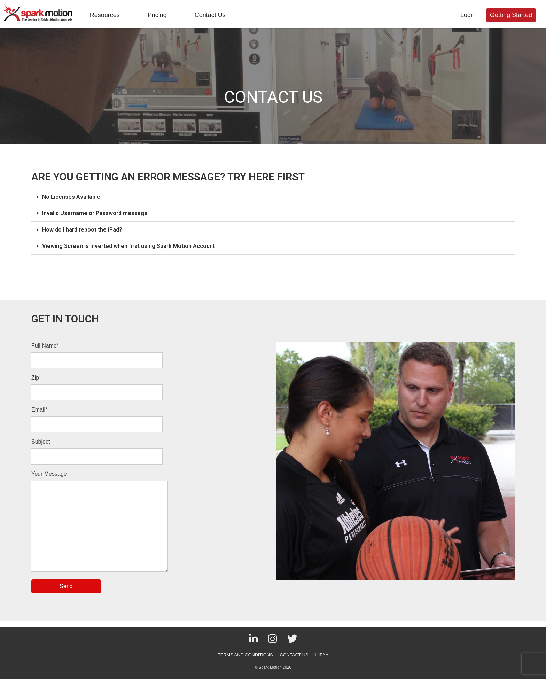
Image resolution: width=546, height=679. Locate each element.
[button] (273, 197)
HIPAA (321, 654)
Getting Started (511, 14)
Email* (39, 410)
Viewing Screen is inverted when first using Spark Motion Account (128, 246)
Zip (35, 378)
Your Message (49, 474)
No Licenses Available (71, 197)
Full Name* (45, 346)
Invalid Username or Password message (95, 213)
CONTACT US (294, 654)
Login (468, 14)
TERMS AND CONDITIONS (245, 654)
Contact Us (210, 14)
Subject (40, 442)
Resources (105, 14)
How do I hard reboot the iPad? (82, 229)
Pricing (157, 14)
